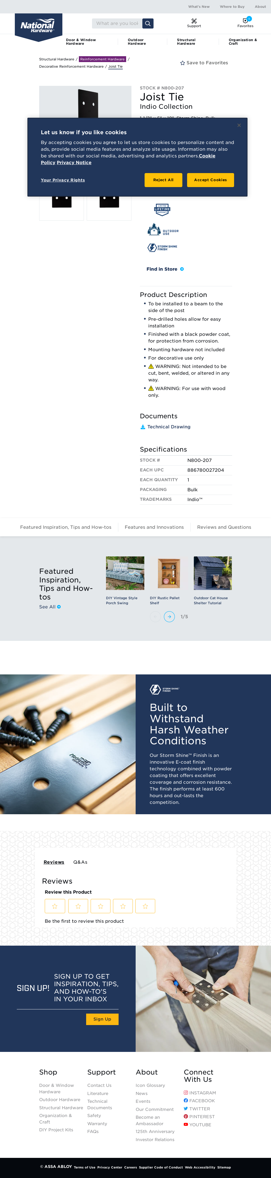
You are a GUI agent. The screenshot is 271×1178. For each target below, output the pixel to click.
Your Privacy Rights (63, 180)
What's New (199, 6)
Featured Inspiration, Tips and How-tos (65, 527)
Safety (94, 1115)
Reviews (54, 862)
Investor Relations (155, 1139)
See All (50, 607)
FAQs (93, 1131)
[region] (137, 157)
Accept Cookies (210, 180)
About (260, 6)
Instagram (200, 1093)
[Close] (239, 125)
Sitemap (224, 1167)
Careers (130, 1167)
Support (101, 1072)
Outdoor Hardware (137, 42)
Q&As (80, 862)
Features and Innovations (154, 527)
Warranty (97, 1123)
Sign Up (102, 1019)
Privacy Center (109, 1167)
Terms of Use (84, 1167)
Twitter (197, 1108)
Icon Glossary (150, 1085)
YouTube (197, 1124)
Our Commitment (155, 1109)
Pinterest (199, 1116)
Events (143, 1101)
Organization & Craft (243, 42)
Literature (97, 1093)
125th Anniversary (155, 1131)
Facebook (199, 1100)
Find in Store (165, 269)
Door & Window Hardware (81, 42)
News (142, 1093)
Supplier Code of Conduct (161, 1167)
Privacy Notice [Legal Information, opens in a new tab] (74, 162)
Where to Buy (232, 6)
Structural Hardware (186, 42)
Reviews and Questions (224, 527)
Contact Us (99, 1085)
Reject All (163, 180)
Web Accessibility (200, 1167)
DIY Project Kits (56, 1129)
